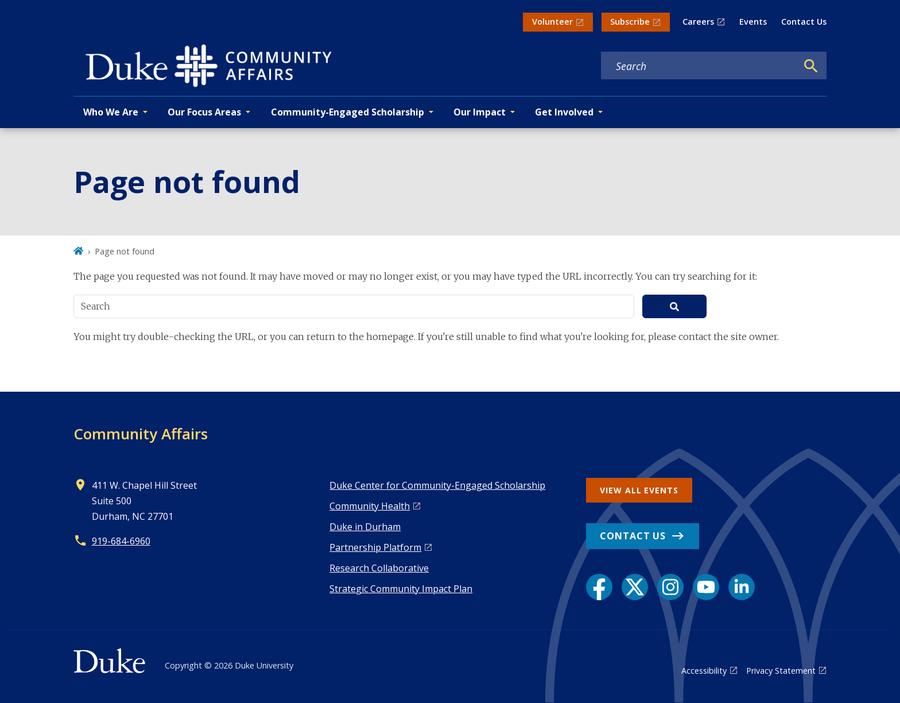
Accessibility (704, 670)
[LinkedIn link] (741, 587)
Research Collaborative (379, 568)
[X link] (635, 587)
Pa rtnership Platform (375, 547)
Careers (698, 21)
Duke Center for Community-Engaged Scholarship (437, 485)
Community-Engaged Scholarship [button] (347, 112)
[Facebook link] (599, 587)
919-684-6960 (121, 541)
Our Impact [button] (479, 112)
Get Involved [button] (564, 112)
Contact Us (804, 21)
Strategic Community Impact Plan (400, 588)
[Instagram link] (670, 587)
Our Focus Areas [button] (204, 112)
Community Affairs (140, 433)
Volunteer (552, 21)
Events (753, 21)
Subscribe (630, 21)
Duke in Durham (365, 526)
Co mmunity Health (369, 506)
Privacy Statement (781, 670)
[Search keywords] (699, 66)
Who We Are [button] (110, 112)
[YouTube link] (706, 587)
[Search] (811, 66)
